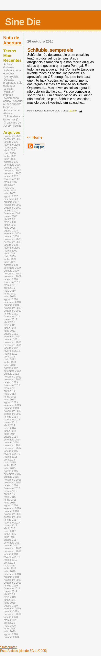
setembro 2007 (12, 199)
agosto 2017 (11, 539)
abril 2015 (9, 459)
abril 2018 (9, 562)
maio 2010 (10, 290)
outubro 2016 (11, 511)
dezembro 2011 (12, 345)
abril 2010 (9, 287)
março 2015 (10, 456)
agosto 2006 (11, 162)
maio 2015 (10, 462)
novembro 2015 (12, 479)
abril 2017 (9, 528)
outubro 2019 (11, 611)
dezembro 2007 (12, 207)
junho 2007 (10, 190)
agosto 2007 (11, 196)
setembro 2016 (12, 508)
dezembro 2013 (12, 413)
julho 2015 (9, 468)
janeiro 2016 (11, 485)
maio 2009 (10, 256)
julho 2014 (9, 433)
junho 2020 (10, 628)
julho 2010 (9, 296)
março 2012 (10, 353)
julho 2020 (9, 631)
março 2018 (10, 559)
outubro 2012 (11, 373)
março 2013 (10, 388)
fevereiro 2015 (12, 454)
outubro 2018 (11, 577)
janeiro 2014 (11, 416)
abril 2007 (9, 184)
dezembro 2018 (12, 582)
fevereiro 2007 (12, 179)
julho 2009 (9, 262)
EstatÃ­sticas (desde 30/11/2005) (23, 651)
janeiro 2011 (11, 313)
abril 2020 (9, 622)
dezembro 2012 (12, 379)
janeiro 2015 (11, 451)
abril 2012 (9, 356)
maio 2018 (10, 565)
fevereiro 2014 (12, 419)
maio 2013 (10, 393)
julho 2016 (9, 502)
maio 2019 (10, 597)
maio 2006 (10, 153)
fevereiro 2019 (12, 588)
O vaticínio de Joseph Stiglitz (12, 124)
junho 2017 (10, 534)
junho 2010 (10, 293)
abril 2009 (9, 253)
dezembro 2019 (12, 614)
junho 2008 (10, 225)
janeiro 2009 (11, 245)
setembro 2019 (12, 608)
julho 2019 (9, 602)
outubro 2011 (11, 339)
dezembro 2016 (12, 517)
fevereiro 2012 (12, 350)
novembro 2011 (12, 342)
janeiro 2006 (11, 141)
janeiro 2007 (11, 176)
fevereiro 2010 (12, 282)
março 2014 (10, 422)
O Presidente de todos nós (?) (13, 118)
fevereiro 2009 (12, 247)
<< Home (34, 137)
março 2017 (10, 525)
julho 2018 (9, 571)
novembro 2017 (12, 548)
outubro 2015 (11, 476)
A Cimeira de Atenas (11, 112)
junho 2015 (10, 465)
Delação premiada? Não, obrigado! (13, 82)
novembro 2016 (12, 514)
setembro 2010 (12, 302)
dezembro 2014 (12, 448)
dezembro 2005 (12, 139)
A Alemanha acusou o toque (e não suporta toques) (12, 103)
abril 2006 (9, 150)
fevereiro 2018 (12, 557)
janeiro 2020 (11, 617)
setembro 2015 (12, 474)
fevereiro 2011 (12, 316)
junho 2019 (10, 600)
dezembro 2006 (12, 173)
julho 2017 (9, 537)
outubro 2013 (11, 408)
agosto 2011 (11, 333)
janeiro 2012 (11, 348)
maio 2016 (10, 496)
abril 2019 (9, 594)
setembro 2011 (12, 336)
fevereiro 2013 (12, 385)
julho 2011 (9, 330)
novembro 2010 (12, 308)
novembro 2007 (12, 204)
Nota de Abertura (12, 40)
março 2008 (10, 216)
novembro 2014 (12, 445)
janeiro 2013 (11, 382)
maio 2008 (10, 222)
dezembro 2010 (12, 310)
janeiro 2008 (11, 210)
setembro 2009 (12, 267)
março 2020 (10, 620)
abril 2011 (9, 322)
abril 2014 (9, 425)
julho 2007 (9, 193)
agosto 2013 (11, 402)
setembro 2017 (12, 542)
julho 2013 (9, 399)
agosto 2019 (11, 605)
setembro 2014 (12, 439)
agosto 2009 (11, 265)
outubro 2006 (11, 167)
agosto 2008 (11, 230)
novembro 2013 (12, 411)
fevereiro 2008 (12, 213)
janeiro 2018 (11, 554)
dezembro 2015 (12, 482)
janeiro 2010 (11, 279)
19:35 (72, 110)
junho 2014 (10, 431)
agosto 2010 (11, 299)
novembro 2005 (12, 136)
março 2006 (10, 147)
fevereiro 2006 (12, 144)
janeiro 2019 (11, 585)
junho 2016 (10, 499)
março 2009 (10, 250)
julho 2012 (9, 365)
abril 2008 (9, 219)
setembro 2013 (12, 405)
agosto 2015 (11, 471)
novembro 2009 (12, 273)
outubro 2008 (11, 236)
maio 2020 (10, 625)
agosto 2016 (11, 505)
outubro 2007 (11, 202)
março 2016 (10, 491)
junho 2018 (10, 568)
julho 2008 (9, 227)
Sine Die (22, 21)
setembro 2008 (12, 233)
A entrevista (11, 76)
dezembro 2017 (12, 551)
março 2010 (10, 285)
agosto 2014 (11, 436)
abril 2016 (9, 494)
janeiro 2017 (11, 519)
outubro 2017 (11, 545)
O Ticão (8, 88)
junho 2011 (10, 328)
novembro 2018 (12, 579)
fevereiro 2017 (12, 522)
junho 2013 (10, 396)
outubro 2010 (11, 305)
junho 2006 (10, 156)
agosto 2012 (11, 368)
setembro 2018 (12, 574)
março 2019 (10, 591)
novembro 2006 (12, 170)
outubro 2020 (11, 637)
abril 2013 (9, 391)
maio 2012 (10, 359)
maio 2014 (10, 428)
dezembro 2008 (12, 242)
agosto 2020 (11, 634)
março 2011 (10, 319)
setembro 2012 (12, 371)
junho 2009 (10, 259)
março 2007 (10, 182)
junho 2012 (10, 362)
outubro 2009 (11, 270)
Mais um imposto (8, 93)
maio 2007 (10, 187)
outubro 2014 (11, 442)
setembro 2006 (12, 164)
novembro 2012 (12, 376)
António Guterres (8, 66)
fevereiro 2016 (12, 488)
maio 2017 (10, 531)
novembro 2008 (12, 239)
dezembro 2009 (12, 276)
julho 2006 (9, 159)
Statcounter (8, 647)
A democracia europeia (12, 72)
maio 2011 (10, 325)
